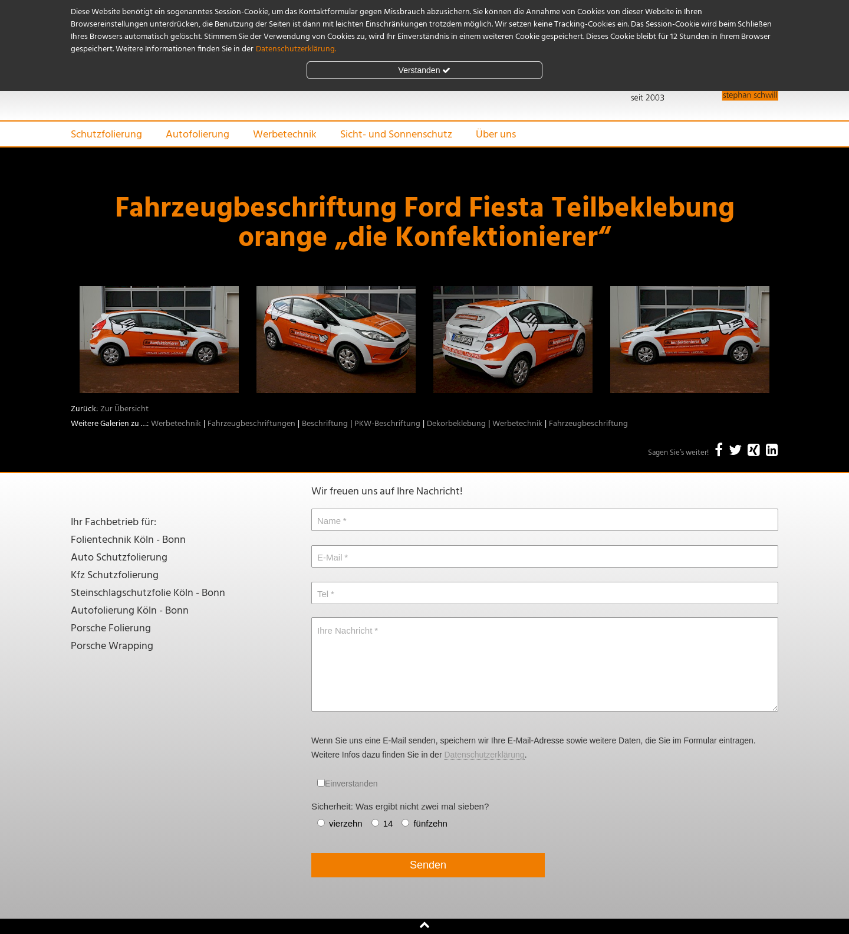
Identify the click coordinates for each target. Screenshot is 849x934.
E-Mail (330, 557)
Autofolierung (197, 134)
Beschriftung (325, 424)
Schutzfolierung (106, 134)
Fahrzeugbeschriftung (588, 424)
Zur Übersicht (124, 409)
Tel (322, 594)
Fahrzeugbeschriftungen (251, 424)
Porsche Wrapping (112, 646)
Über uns (496, 134)
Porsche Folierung (111, 628)
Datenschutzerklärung (484, 754)
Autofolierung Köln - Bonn (130, 611)
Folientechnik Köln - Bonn (128, 540)
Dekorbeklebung (456, 424)
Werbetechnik (285, 134)
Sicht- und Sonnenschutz (396, 134)
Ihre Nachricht (344, 630)
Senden (428, 865)
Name (329, 521)
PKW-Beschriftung (387, 424)
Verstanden (425, 70)
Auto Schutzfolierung (119, 557)
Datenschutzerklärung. (296, 49)
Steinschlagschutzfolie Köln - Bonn (148, 593)
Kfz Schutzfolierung (115, 575)
